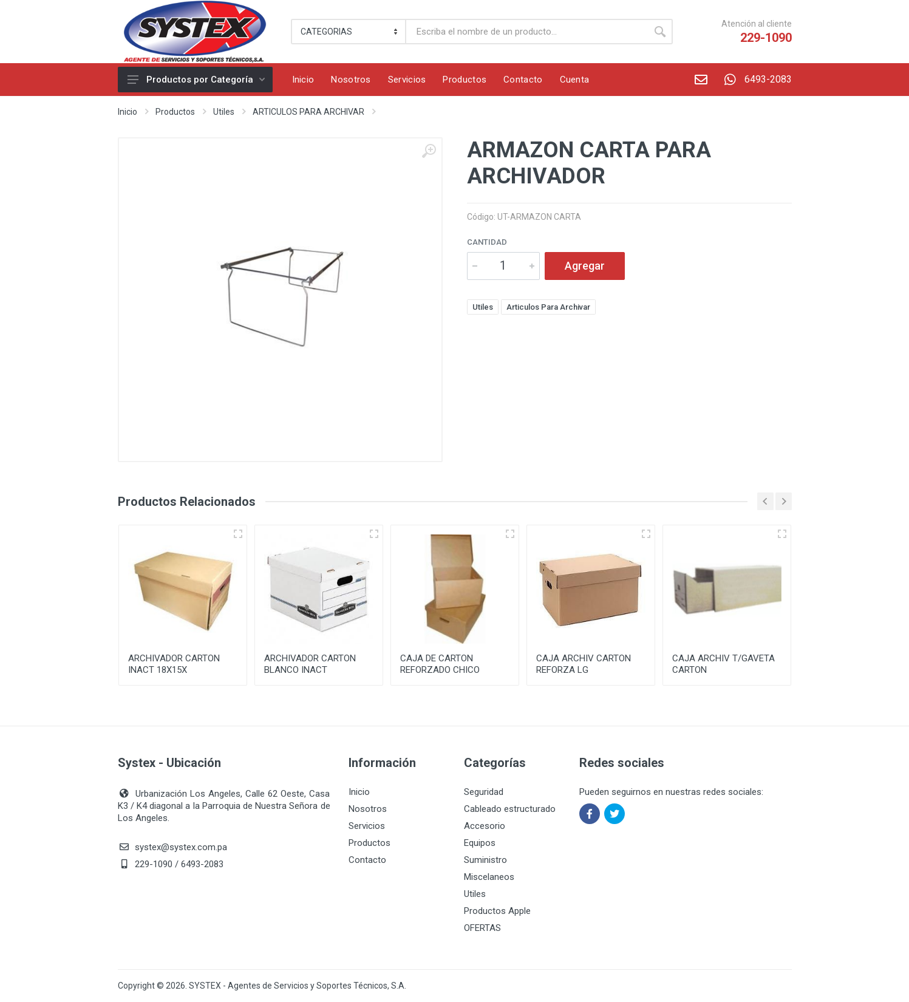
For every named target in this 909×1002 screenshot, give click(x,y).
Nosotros (368, 808)
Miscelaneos (489, 876)
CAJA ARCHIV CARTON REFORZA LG (583, 664)
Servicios (367, 825)
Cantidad (487, 242)
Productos (175, 112)
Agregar (585, 265)
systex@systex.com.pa (181, 847)
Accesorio (484, 825)
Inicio (127, 112)
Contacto (367, 859)
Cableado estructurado (510, 808)
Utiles (223, 112)
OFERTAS (482, 927)
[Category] (349, 31)
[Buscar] (526, 31)
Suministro (485, 859)
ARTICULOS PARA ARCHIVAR (308, 112)
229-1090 (766, 37)
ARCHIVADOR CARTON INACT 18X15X (174, 664)
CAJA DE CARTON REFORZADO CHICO (440, 664)
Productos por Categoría (196, 79)
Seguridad (483, 791)
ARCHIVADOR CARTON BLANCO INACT (310, 664)
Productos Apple (497, 910)
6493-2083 (754, 79)
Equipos (479, 842)
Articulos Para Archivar (548, 307)
